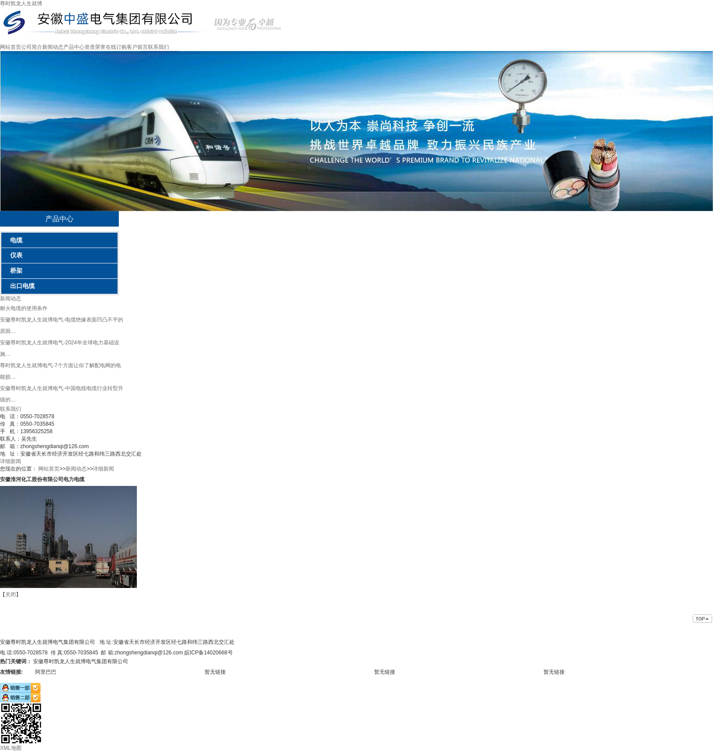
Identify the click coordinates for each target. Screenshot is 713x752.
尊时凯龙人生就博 (21, 3)
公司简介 (31, 47)
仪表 (16, 255)
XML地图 (11, 748)
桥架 (16, 270)
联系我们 (158, 47)
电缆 (16, 240)
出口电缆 (22, 285)
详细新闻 (10, 461)
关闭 (10, 594)
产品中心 (74, 47)
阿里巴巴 (45, 672)
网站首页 (10, 47)
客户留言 (137, 47)
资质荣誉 (95, 47)
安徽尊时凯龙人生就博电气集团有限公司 (80, 661)
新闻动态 (52, 47)
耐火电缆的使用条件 (24, 308)
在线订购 (116, 47)
